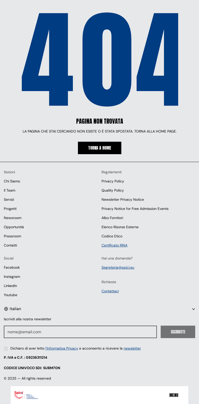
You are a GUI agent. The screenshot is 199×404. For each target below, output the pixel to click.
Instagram (12, 276)
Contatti (10, 245)
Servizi (9, 199)
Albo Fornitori (112, 217)
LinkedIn (10, 285)
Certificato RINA (114, 245)
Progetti (10, 208)
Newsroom (12, 217)
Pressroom (12, 236)
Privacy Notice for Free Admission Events (135, 208)
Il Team (9, 190)
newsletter (132, 348)
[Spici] (45, 395)
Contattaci (110, 291)
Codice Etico (112, 236)
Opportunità (14, 227)
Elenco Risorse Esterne (120, 227)
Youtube (10, 295)
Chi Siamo (12, 181)
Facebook (12, 267)
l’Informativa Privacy (61, 348)
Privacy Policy (113, 181)
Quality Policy (113, 190)
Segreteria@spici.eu (118, 267)
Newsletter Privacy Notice (123, 199)
